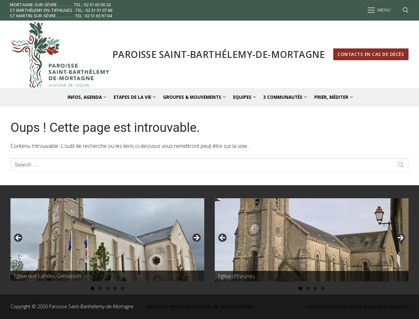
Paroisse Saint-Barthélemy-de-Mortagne (218, 54)
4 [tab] (115, 288)
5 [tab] (122, 288)
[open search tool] (406, 10)
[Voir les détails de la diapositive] (107, 239)
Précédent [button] (19, 238)
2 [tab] (100, 288)
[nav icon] (379, 10)
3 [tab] (107, 288)
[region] (107, 239)
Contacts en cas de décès (370, 54)
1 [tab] (92, 288)
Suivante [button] (196, 238)
